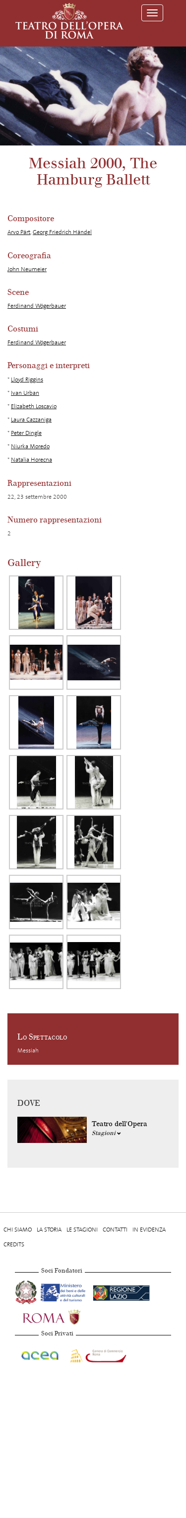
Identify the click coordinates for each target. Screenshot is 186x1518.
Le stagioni (82, 1229)
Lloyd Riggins (27, 379)
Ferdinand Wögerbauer (36, 306)
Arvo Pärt (18, 232)
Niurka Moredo (30, 446)
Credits (13, 1244)
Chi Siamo (17, 1229)
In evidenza (149, 1229)
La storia (49, 1229)
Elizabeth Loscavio (34, 406)
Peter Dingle (26, 433)
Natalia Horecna (31, 460)
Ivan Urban (25, 393)
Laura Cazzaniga (31, 420)
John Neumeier (27, 269)
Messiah (28, 1050)
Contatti (115, 1229)
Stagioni (106, 1133)
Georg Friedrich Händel (62, 232)
